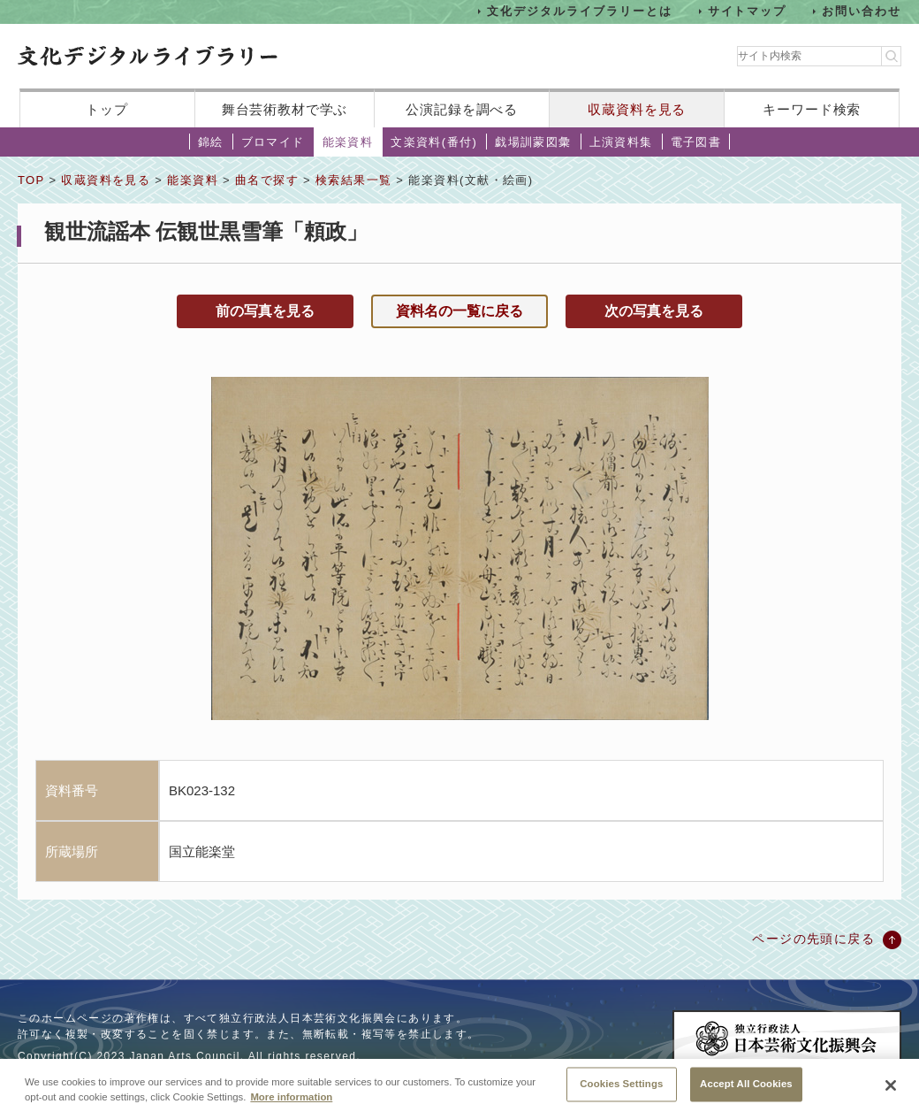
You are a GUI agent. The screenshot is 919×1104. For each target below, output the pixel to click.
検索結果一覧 (353, 180)
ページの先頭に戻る (813, 939)
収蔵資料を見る (637, 109)
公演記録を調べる (462, 109)
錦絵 (211, 142)
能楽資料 (348, 142)
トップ (107, 109)
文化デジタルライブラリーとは (579, 11)
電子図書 (696, 142)
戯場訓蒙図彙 (533, 142)
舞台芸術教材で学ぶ (285, 109)
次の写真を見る (653, 310)
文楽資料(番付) (434, 142)
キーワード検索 (812, 109)
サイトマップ (747, 11)
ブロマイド (273, 142)
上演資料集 (621, 142)
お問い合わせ (861, 11)
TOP (31, 180)
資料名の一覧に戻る (459, 310)
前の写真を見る (265, 310)
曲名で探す (267, 180)
